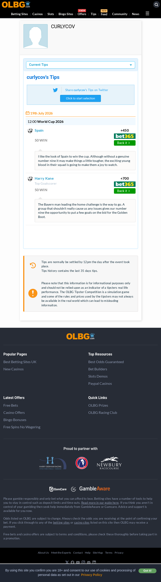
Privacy (119, 552)
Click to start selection (80, 98)
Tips (93, 14)
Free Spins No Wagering (21, 427)
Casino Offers (14, 412)
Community (119, 14)
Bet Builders (97, 369)
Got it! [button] (147, 570)
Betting (19, 14)
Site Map (98, 552)
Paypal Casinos (100, 383)
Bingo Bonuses (14, 419)
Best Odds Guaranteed (106, 362)
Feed (104, 13)
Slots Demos (98, 376)
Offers (82, 13)
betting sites (61, 522)
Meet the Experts (61, 552)
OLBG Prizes (98, 405)
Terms (108, 552)
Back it (123, 143)
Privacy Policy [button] (91, 575)
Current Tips (38, 65)
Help (88, 552)
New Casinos (13, 369)
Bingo (66, 14)
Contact (78, 552)
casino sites (82, 522)
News (135, 14)
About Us (43, 552)
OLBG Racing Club (102, 412)
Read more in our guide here (100, 502)
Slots (51, 14)
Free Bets (10, 405)
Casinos (37, 14)
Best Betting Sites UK (19, 362)
